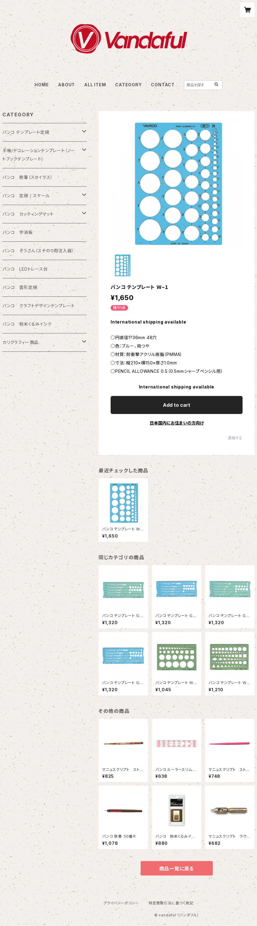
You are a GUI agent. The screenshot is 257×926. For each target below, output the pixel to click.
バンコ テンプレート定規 (25, 132)
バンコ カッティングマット (28, 213)
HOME (42, 84)
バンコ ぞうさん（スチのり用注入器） (38, 250)
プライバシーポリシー (121, 903)
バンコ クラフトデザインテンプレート (38, 305)
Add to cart (176, 405)
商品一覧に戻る (176, 869)
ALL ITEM (95, 84)
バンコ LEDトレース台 (25, 268)
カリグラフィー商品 (20, 342)
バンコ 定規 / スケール (26, 195)
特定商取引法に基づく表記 (171, 903)
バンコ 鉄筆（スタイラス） (27, 177)
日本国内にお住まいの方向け (177, 422)
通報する (235, 438)
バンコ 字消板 (17, 232)
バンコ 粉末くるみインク (27, 324)
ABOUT (66, 84)
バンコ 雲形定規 (19, 287)
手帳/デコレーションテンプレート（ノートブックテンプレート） (38, 154)
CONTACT (163, 84)
